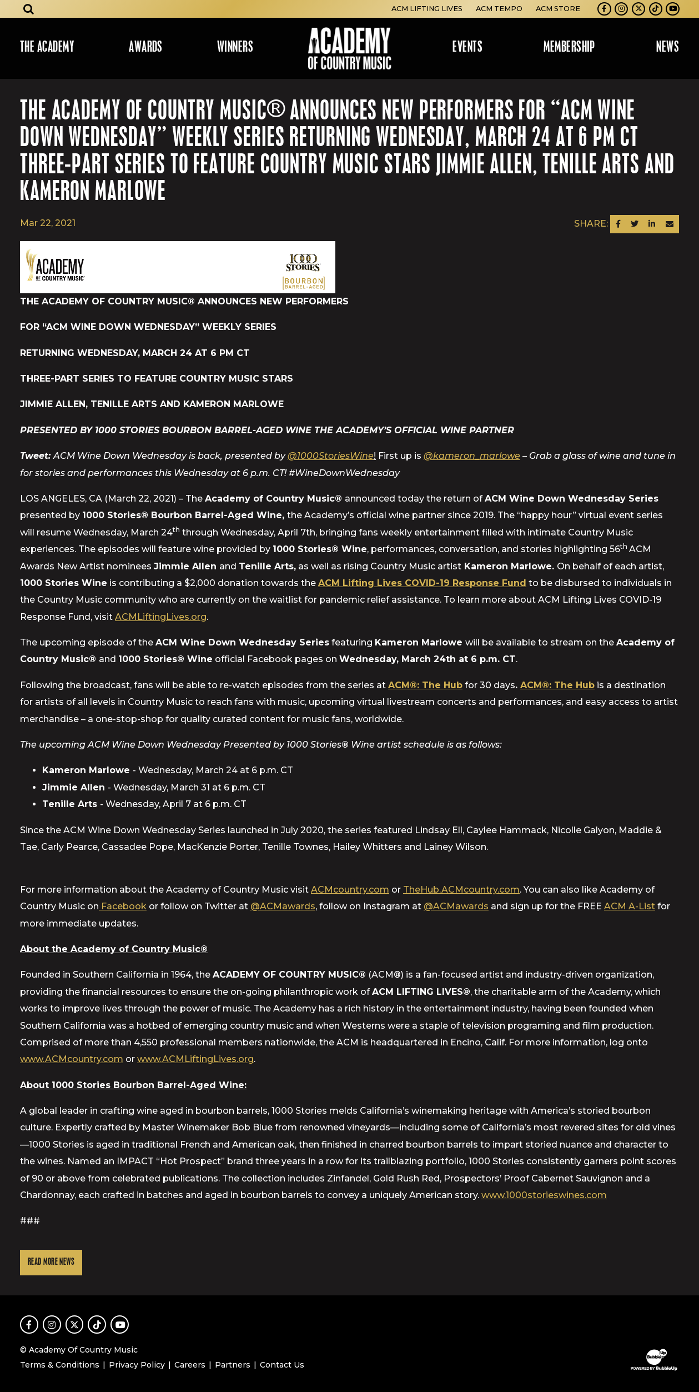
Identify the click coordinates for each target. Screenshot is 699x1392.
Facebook (123, 906)
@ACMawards (282, 906)
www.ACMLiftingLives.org (195, 1059)
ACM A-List (629, 906)
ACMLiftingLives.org (161, 617)
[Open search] (29, 9)
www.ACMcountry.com (71, 1059)
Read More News (51, 1262)
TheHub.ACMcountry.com (461, 889)
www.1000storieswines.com (544, 1195)
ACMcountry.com (350, 889)
